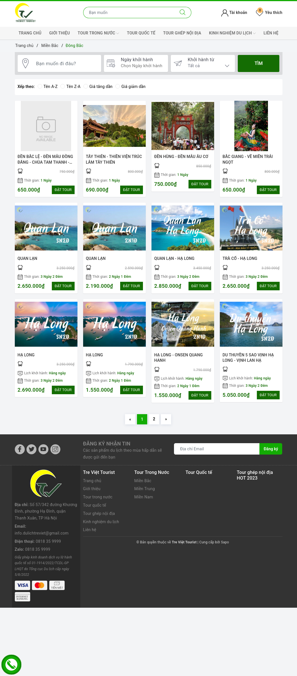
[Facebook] (20, 449)
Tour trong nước (98, 33)
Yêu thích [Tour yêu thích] (269, 12)
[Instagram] (55, 449)
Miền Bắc (142, 480)
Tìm (259, 63)
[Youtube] (43, 449)
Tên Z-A (70, 86)
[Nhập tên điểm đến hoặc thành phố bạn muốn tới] (128, 12)
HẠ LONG (26, 355)
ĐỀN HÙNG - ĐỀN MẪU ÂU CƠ (181, 156)
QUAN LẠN (27, 258)
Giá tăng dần (98, 86)
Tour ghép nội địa (182, 33)
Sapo (225, 542)
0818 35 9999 (48, 514)
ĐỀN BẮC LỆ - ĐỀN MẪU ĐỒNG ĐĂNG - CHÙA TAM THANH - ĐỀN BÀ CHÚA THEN (45, 162)
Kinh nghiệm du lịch (232, 33)
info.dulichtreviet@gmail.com (42, 506)
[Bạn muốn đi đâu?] (65, 63)
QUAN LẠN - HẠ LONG (174, 258)
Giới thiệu (59, 33)
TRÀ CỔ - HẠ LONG (240, 258)
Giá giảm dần (130, 86)
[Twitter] (31, 449)
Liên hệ (270, 33)
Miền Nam (143, 497)
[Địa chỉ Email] (217, 449)
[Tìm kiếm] (182, 12)
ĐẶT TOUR (63, 190)
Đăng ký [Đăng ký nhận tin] (271, 449)
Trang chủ (30, 33)
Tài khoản (234, 12)
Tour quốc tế (141, 33)
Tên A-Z (48, 86)
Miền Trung (144, 488)
